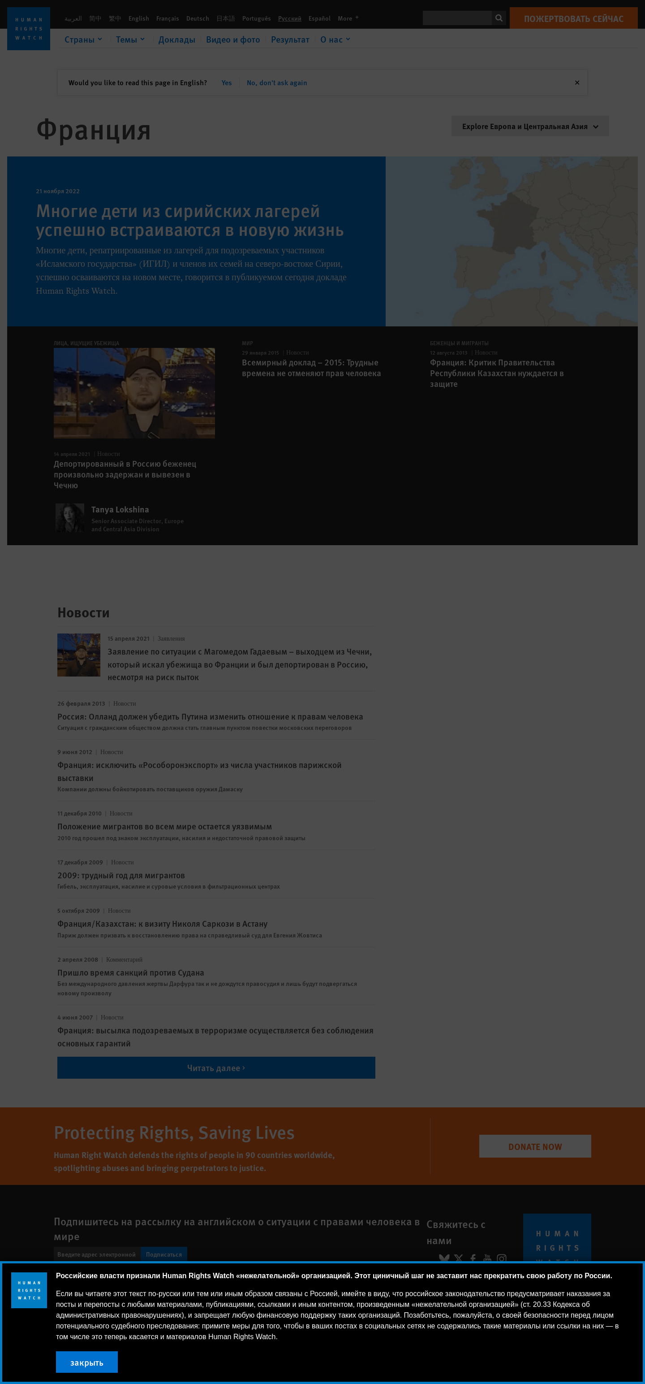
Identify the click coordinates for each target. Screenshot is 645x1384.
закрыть (86, 1362)
